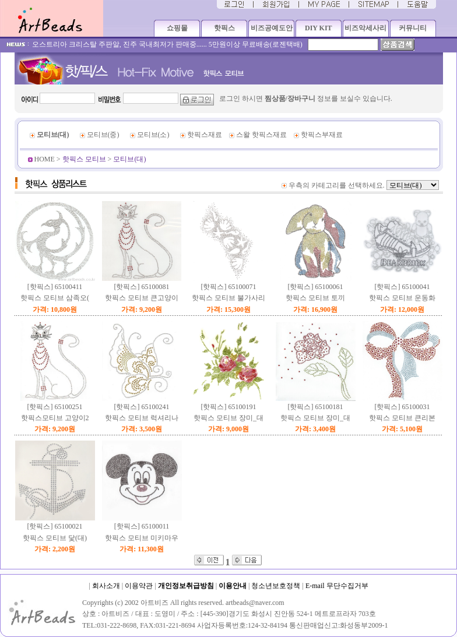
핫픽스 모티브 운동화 (402, 298)
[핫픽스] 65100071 (228, 287)
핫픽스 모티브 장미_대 (228, 418)
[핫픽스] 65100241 (142, 407)
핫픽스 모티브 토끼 (315, 298)
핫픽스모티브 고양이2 (55, 418)
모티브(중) (103, 135)
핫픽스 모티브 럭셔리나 (141, 418)
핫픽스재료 (204, 135)
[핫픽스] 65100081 (142, 287)
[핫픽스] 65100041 (402, 287)
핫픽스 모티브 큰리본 (402, 418)
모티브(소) (153, 135)
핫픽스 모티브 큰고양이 (141, 298)
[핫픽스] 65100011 (142, 526)
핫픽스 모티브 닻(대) (55, 538)
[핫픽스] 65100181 (315, 407)
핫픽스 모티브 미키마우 (141, 538)
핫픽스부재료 (322, 135)
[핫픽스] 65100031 (402, 407)
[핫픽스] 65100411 (55, 287)
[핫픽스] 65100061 (315, 287)
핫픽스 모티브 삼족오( (54, 298)
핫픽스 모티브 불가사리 (228, 298)
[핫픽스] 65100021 (55, 526)
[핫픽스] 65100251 (55, 407)
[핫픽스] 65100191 (228, 407)
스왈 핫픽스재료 (261, 135)
